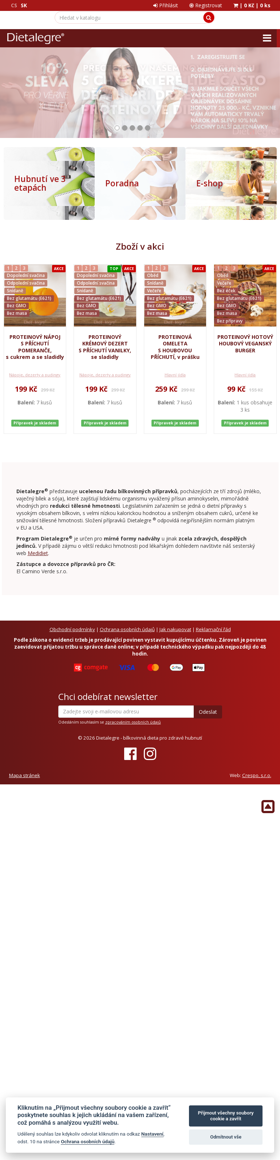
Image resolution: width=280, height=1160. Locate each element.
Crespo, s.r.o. (256, 754)
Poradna (122, 183)
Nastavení (152, 1134)
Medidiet (38, 532)
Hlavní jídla (175, 361)
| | (252, 5)
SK (24, 5)
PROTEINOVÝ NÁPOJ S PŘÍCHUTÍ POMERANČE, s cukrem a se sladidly (35, 346)
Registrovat (205, 5)
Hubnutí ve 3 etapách (40, 183)
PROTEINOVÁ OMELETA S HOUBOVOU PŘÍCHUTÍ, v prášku (175, 346)
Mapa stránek (24, 754)
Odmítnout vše (225, 1137)
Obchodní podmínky (72, 608)
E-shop (209, 183)
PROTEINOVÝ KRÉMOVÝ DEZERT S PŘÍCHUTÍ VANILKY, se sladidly (105, 346)
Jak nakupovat (175, 608)
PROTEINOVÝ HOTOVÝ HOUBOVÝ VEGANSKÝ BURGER (245, 343)
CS (14, 5)
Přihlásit (165, 5)
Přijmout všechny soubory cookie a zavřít (226, 1115)
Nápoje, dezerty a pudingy (34, 361)
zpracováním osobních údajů (133, 701)
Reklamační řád (213, 608)
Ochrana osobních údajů (127, 608)
